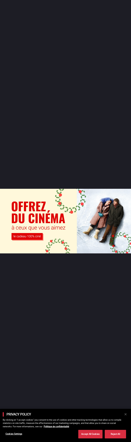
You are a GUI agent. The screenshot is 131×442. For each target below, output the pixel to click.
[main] (65, 425)
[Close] (125, 414)
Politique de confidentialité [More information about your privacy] (56, 426)
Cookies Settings (13, 433)
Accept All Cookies (90, 434)
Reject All (115, 434)
